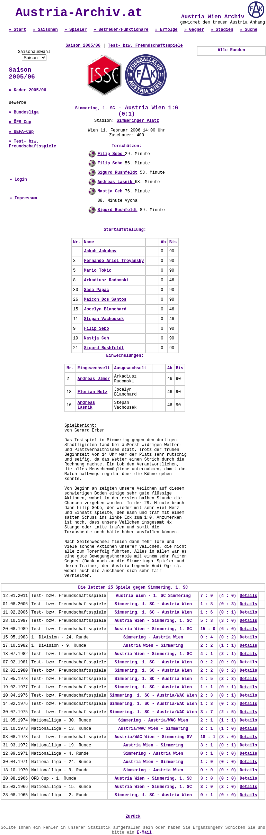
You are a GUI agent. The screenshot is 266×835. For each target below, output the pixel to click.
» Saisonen (45, 29)
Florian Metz (92, 392)
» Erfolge (166, 29)
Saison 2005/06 (22, 73)
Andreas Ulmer (94, 378)
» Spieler (75, 29)
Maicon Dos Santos (105, 299)
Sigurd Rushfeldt (117, 172)
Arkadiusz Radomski (106, 280)
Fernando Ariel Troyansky (114, 260)
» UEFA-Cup (21, 131)
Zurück (132, 816)
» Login (18, 179)
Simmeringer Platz (138, 120)
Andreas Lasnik (116, 182)
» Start (17, 29)
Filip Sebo (111, 154)
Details (248, 595)
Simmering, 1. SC (95, 108)
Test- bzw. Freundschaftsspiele (145, 45)
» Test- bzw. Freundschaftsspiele (32, 144)
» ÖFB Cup (20, 122)
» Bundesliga (23, 112)
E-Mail (144, 832)
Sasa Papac (96, 290)
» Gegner (194, 29)
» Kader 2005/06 (27, 90)
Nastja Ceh (109, 191)
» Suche (248, 29)
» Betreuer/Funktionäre (121, 29)
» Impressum (23, 198)
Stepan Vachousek (104, 319)
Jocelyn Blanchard (105, 309)
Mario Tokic (98, 270)
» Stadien (222, 29)
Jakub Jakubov (100, 251)
